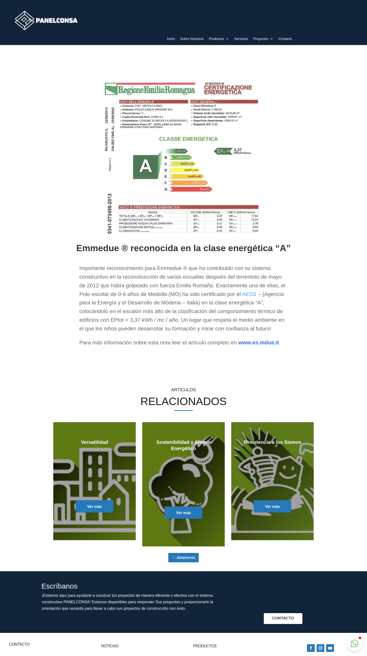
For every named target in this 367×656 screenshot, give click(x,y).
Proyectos (260, 39)
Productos (216, 39)
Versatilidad (94, 442)
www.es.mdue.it (258, 343)
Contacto (285, 39)
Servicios (241, 39)
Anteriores (186, 557)
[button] (354, 643)
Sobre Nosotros (192, 39)
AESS (249, 294)
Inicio (171, 39)
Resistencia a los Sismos (272, 442)
